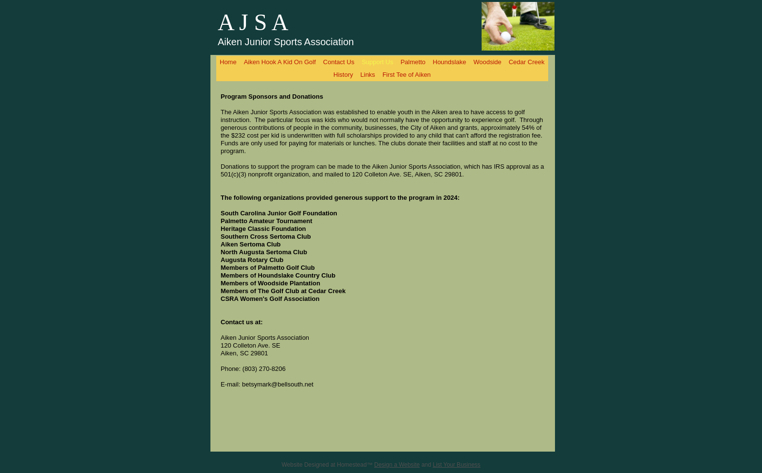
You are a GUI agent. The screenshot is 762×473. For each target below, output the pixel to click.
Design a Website (397, 464)
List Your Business (457, 464)
